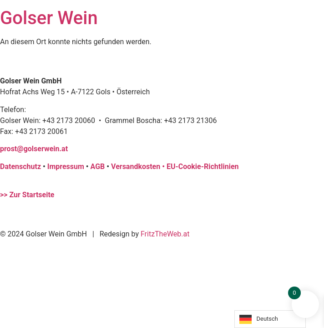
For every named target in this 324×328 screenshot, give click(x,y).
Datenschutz (20, 166)
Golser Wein (49, 18)
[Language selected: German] (270, 319)
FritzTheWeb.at (165, 234)
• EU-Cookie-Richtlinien (200, 166)
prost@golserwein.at (34, 148)
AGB (98, 166)
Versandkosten (136, 166)
